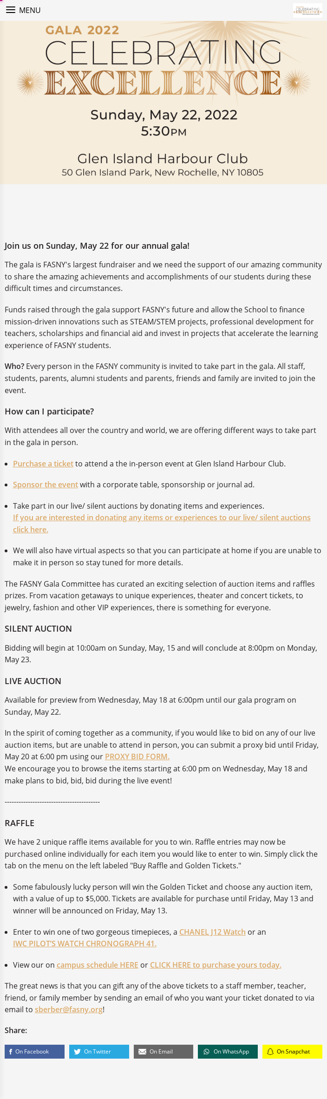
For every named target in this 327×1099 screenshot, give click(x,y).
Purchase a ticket (43, 464)
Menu (30, 10)
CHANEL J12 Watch (212, 933)
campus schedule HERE (97, 966)
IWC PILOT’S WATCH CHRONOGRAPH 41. (85, 944)
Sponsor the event (45, 485)
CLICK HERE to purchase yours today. (215, 966)
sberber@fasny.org (69, 1011)
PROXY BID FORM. (137, 758)
